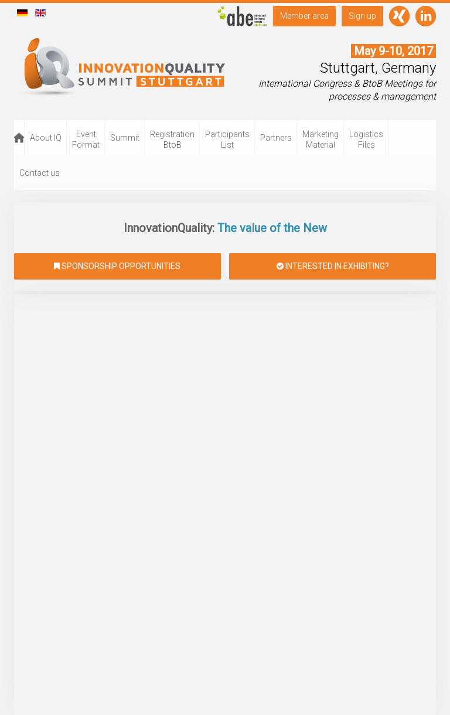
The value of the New (270, 228)
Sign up (362, 16)
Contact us (39, 173)
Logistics (366, 139)
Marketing (320, 139)
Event (86, 139)
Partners (276, 137)
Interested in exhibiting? (333, 266)
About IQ (46, 137)
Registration (172, 139)
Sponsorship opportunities (117, 266)
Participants (227, 139)
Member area (304, 16)
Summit (124, 137)
